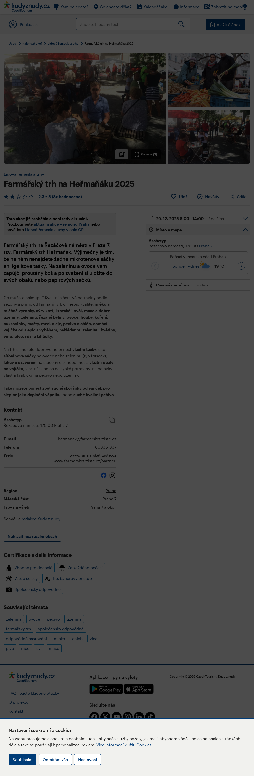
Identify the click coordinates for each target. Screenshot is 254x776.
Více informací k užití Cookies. (124, 744)
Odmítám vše (55, 759)
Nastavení (87, 759)
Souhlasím (22, 759)
